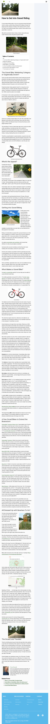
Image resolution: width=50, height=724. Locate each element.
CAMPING (28, 696)
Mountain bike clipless (8, 406)
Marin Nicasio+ (5, 486)
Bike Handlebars (18, 702)
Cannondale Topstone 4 (7, 440)
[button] (46, 2)
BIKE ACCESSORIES (19, 696)
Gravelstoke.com (9, 612)
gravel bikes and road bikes (13, 242)
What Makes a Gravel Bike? (9, 64)
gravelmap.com (6, 538)
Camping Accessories (30, 699)
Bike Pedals (17, 704)
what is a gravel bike (8, 272)
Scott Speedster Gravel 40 (8, 475)
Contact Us (40, 704)
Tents (28, 704)
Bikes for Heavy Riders (8, 702)
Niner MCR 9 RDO (6, 451)
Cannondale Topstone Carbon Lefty (10, 424)
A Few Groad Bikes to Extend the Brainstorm (12, 66)
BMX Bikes (6, 706)
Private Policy (40, 702)
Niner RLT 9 (4, 464)
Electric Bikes (6, 709)
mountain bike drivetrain (9, 430)
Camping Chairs (29, 702)
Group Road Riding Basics (11, 685)
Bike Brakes (17, 699)
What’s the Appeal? (7, 61)
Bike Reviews (6, 699)
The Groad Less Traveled (8, 69)
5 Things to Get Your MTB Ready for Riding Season (16, 683)
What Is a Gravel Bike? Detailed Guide (13, 680)
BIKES (4, 696)
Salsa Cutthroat (27, 280)
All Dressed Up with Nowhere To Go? (11, 67)
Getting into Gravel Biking (8, 63)
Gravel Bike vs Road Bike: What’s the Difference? (16, 682)
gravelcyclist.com (6, 618)
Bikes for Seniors (7, 704)
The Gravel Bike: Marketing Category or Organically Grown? (16, 59)
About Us (39, 699)
